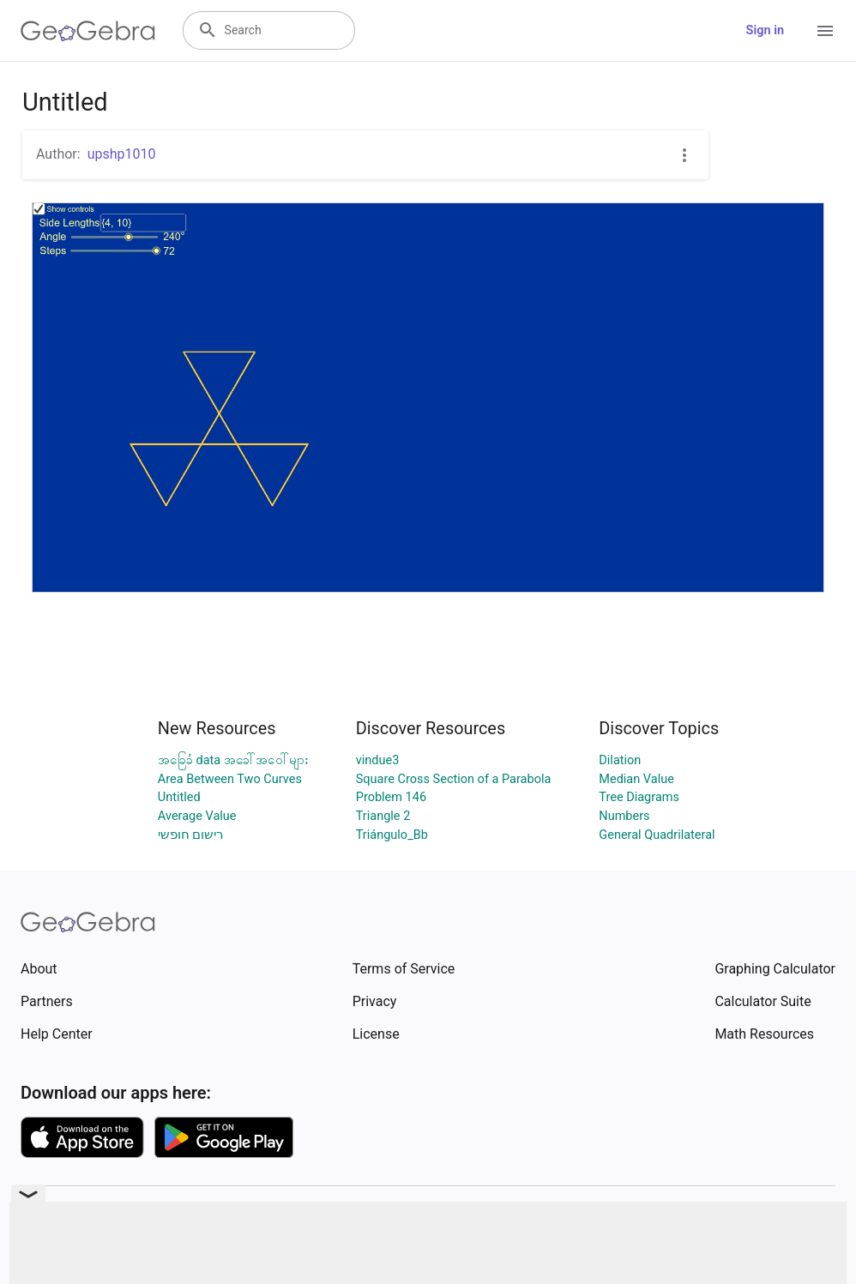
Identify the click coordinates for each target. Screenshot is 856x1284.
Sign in (765, 30)
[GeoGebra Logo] (88, 31)
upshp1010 (121, 154)
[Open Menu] (825, 31)
